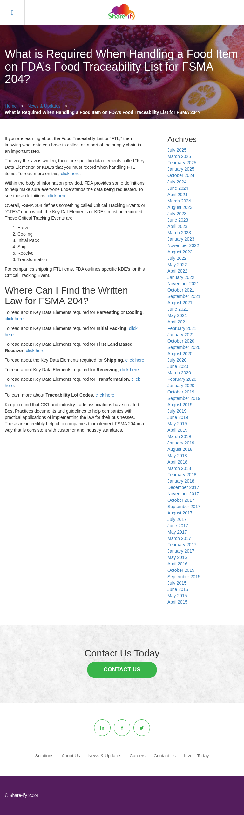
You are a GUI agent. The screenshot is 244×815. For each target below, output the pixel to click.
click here (70, 173)
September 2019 (183, 398)
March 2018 (179, 468)
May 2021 (177, 315)
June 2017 (177, 525)
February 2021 (181, 328)
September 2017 (183, 506)
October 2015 (180, 570)
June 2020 (177, 366)
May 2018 (177, 455)
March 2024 (179, 200)
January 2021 (180, 334)
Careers (138, 755)
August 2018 (180, 449)
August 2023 (180, 207)
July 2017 (176, 519)
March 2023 (179, 232)
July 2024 (176, 181)
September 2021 (183, 296)
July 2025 (176, 149)
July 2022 (176, 258)
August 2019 (180, 404)
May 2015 (177, 595)
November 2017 (183, 493)
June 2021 (177, 309)
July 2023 (176, 213)
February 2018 (181, 474)
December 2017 (183, 487)
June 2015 (177, 589)
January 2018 (180, 481)
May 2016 (177, 557)
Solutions (44, 755)
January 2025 (180, 169)
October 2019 (180, 391)
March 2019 (179, 436)
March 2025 (179, 156)
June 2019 (177, 417)
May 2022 (177, 264)
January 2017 (180, 551)
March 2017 (179, 538)
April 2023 (177, 226)
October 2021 (180, 290)
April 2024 (177, 194)
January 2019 (180, 442)
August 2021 (180, 302)
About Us (71, 755)
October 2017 (180, 500)
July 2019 (176, 411)
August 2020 (180, 353)
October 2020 (180, 341)
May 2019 (177, 423)
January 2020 (180, 385)
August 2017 (180, 512)
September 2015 (183, 576)
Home (11, 106)
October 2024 (180, 175)
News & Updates (44, 106)
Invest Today (196, 755)
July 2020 (176, 360)
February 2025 (181, 162)
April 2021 (177, 321)
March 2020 (179, 372)
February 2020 (181, 379)
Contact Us (122, 669)
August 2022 (180, 251)
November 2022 (183, 245)
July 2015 (176, 582)
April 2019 (177, 430)
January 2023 (180, 239)
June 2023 (177, 220)
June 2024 (177, 188)
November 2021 (183, 283)
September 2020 (183, 347)
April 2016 (177, 563)
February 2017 (181, 544)
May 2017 (177, 532)
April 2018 (177, 461)
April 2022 (177, 270)
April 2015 (177, 602)
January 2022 (180, 277)
